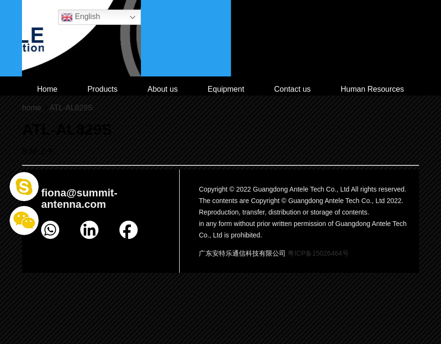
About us (163, 89)
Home (47, 89)
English (80, 17)
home (31, 108)
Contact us (292, 89)
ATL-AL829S (71, 108)
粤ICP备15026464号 (318, 253)
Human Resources (372, 89)
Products (102, 89)
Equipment (226, 89)
